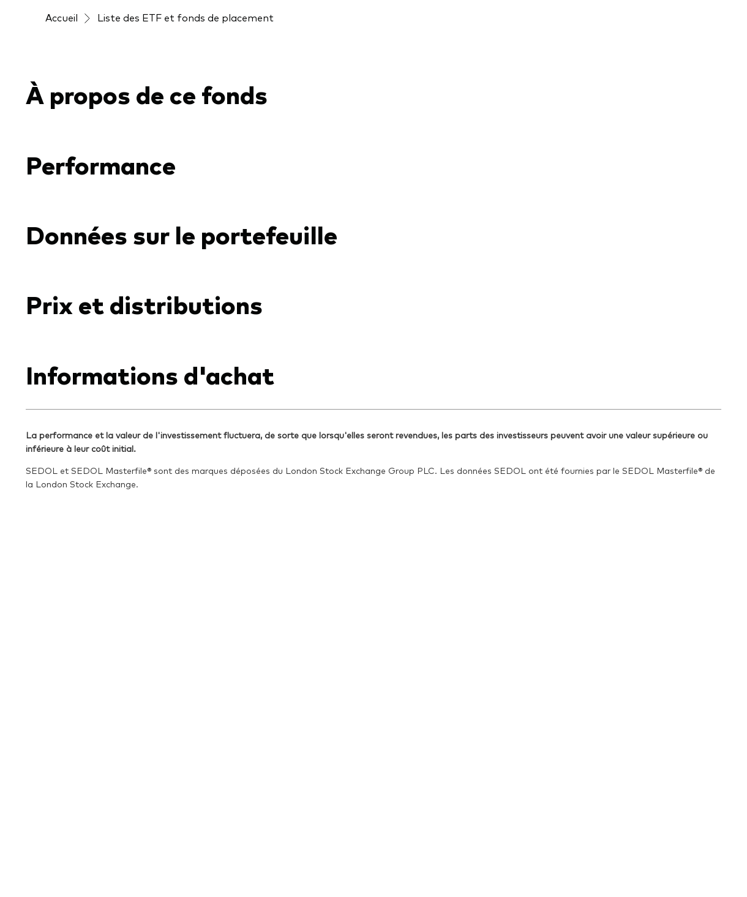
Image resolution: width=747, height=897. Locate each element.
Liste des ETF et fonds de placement (185, 17)
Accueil (61, 17)
